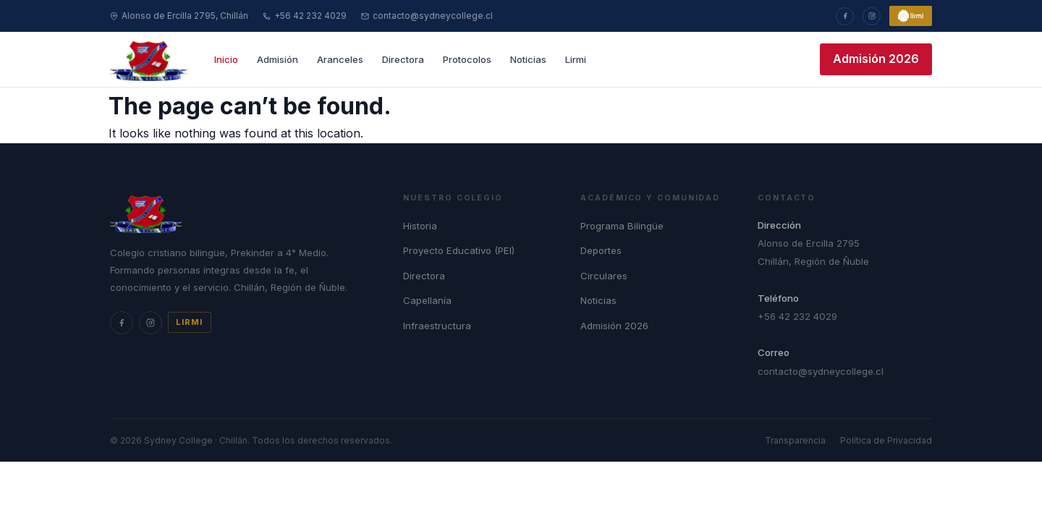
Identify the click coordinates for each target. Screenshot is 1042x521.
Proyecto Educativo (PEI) (458, 250)
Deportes (601, 250)
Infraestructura (437, 325)
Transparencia (795, 440)
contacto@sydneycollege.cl (427, 15)
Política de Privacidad (886, 440)
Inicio (226, 59)
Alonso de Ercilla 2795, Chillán (179, 15)
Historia (420, 226)
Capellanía (427, 300)
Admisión (277, 59)
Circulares (603, 275)
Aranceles (340, 59)
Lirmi (575, 59)
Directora (403, 59)
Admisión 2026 (876, 58)
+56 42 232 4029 (305, 15)
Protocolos (467, 59)
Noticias (528, 59)
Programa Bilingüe (622, 226)
